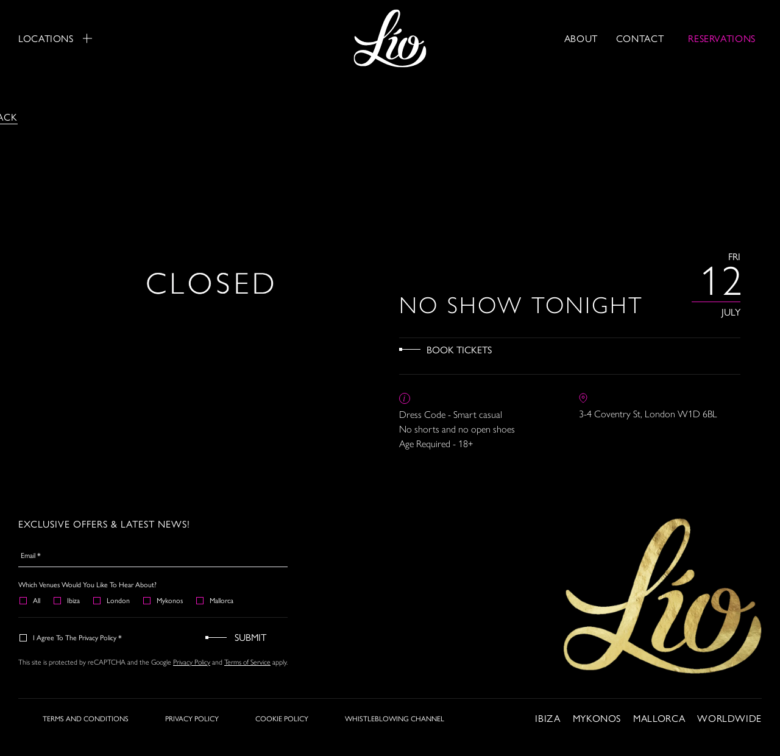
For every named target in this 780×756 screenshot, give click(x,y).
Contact (640, 38)
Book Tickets (459, 349)
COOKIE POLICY (281, 718)
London (112, 600)
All (30, 600)
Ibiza (67, 600)
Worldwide (729, 718)
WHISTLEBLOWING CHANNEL (394, 718)
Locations (55, 38)
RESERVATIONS (722, 38)
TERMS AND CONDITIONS (86, 718)
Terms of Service (247, 661)
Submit (250, 637)
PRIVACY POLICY (192, 718)
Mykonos (163, 600)
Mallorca (215, 600)
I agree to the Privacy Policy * (71, 637)
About (581, 38)
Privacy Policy (191, 661)
